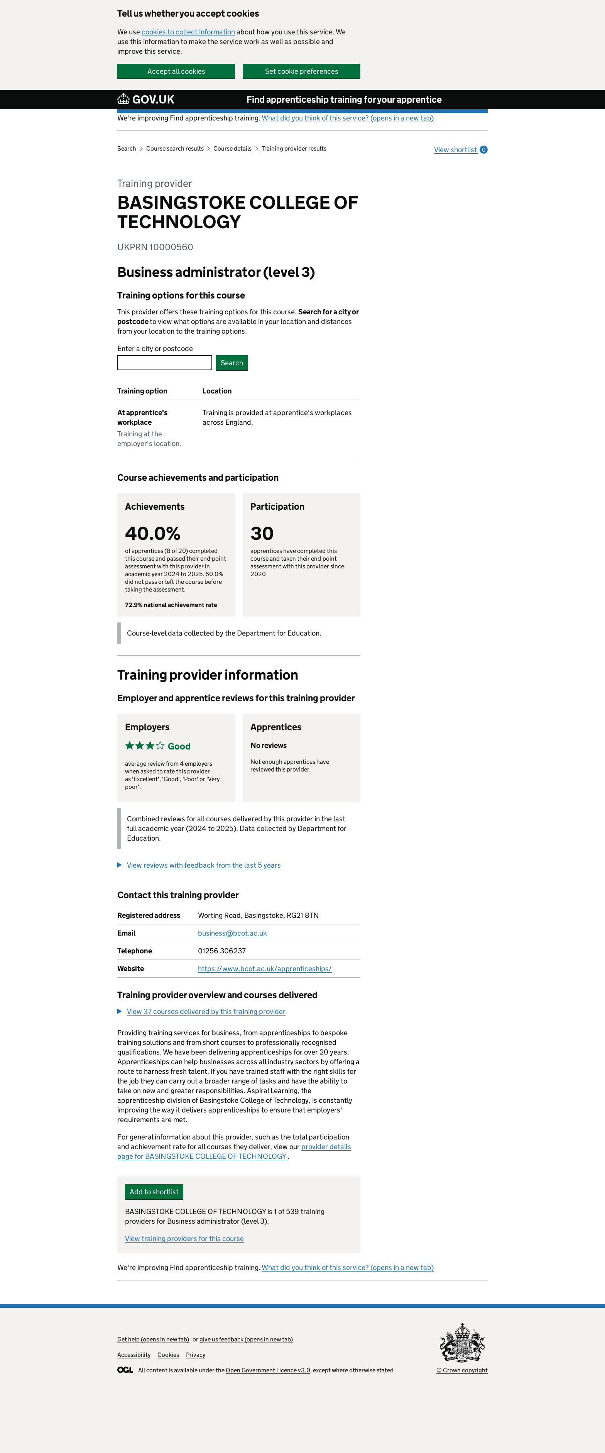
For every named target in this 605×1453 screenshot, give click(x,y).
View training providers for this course (184, 1238)
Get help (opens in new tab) (153, 1339)
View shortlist (461, 149)
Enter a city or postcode (155, 348)
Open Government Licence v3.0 (268, 1370)
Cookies (168, 1354)
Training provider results (294, 148)
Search (126, 148)
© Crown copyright (462, 1370)
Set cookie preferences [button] (301, 71)
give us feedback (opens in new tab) (246, 1339)
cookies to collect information (188, 31)
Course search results (175, 148)
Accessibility (133, 1354)
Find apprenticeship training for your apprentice (344, 99)
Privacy (195, 1354)
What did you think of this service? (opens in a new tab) (348, 118)
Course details (232, 148)
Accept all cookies (176, 71)
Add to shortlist (154, 1191)
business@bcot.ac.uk (232, 933)
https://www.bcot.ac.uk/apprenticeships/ (265, 968)
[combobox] (164, 362)
